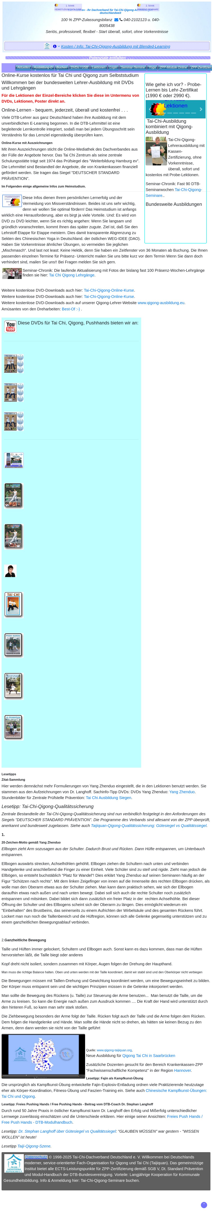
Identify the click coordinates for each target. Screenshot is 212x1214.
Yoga (152, 67)
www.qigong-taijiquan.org (114, 1050)
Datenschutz (36, 1157)
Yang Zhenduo (182, 792)
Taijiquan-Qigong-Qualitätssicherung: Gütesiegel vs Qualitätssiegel (149, 825)
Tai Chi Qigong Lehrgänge (71, 275)
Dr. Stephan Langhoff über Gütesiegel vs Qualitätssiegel (67, 1131)
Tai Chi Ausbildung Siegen (108, 798)
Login (113, 67)
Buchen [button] (61, 67)
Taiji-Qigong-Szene (33, 1146)
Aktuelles (23, 67)
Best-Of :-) (71, 309)
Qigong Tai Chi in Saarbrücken (148, 1055)
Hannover (182, 1070)
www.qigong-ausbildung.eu (161, 303)
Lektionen (98, 67)
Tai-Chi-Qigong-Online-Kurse (109, 290)
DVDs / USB (79, 67)
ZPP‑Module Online (173, 67)
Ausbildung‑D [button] (43, 67)
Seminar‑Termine (133, 67)
